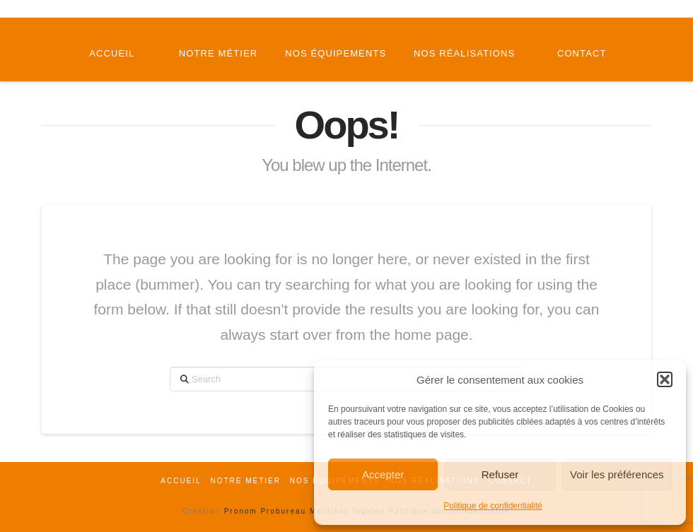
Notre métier (245, 481)
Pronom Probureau (265, 511)
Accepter (383, 474)
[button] (665, 379)
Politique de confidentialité (492, 506)
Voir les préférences (617, 474)
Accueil (181, 481)
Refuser (500, 474)
